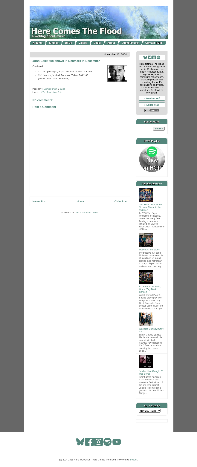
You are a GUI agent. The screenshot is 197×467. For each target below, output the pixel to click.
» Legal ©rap (151, 104)
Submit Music (130, 42)
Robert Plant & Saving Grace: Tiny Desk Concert (150, 289)
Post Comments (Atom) (86, 212)
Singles (53, 42)
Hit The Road (45, 92)
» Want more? (152, 98)
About (111, 42)
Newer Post (39, 201)
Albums (37, 42)
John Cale (57, 92)
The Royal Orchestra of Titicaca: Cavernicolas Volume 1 (150, 207)
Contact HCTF (154, 42)
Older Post (120, 201)
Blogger (133, 459)
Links (97, 42)
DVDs (68, 42)
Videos (83, 42)
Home (80, 201)
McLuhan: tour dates (149, 249)
